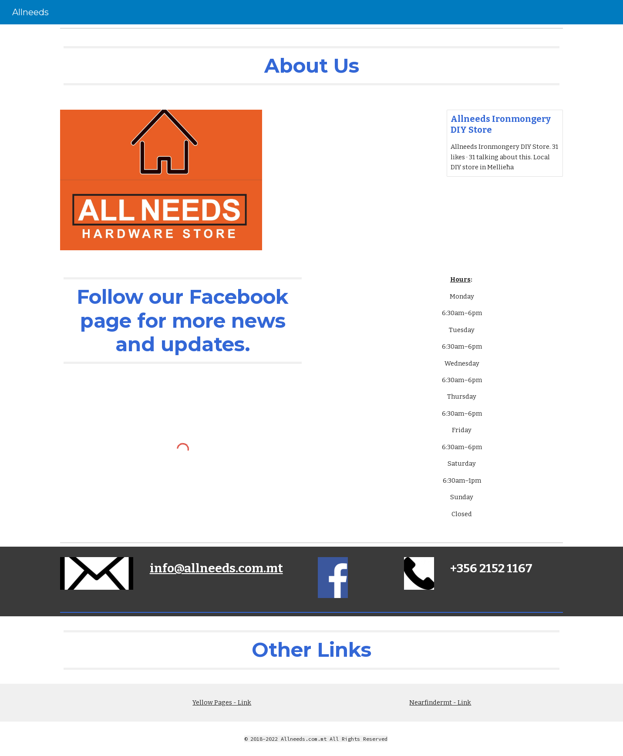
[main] (311, 66)
